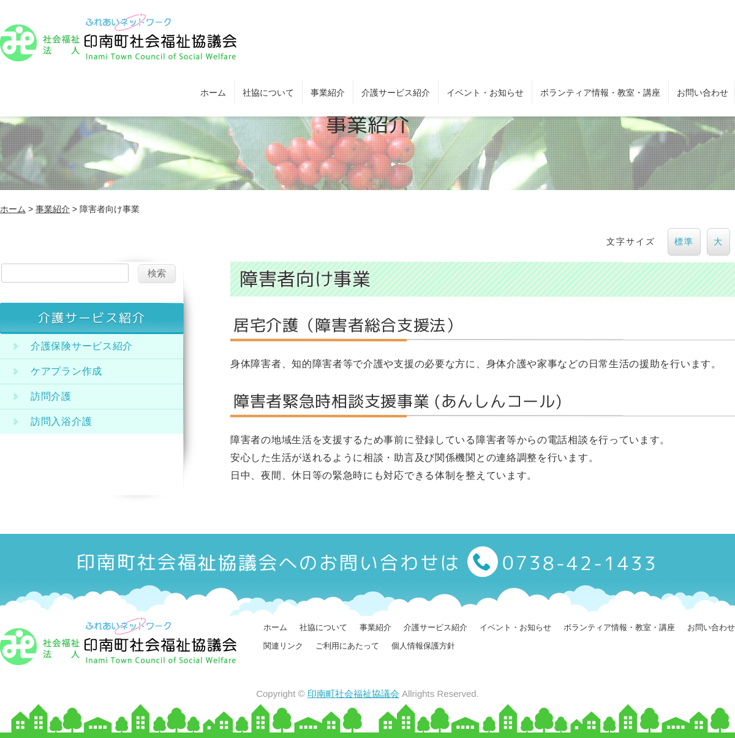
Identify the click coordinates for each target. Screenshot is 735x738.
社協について (268, 92)
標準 (684, 241)
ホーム (213, 92)
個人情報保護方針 (423, 645)
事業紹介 (328, 92)
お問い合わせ (702, 92)
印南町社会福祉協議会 (353, 693)
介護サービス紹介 (395, 92)
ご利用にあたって (347, 645)
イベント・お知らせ (485, 92)
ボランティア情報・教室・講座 (600, 92)
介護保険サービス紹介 (82, 346)
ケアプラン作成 (66, 371)
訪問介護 (51, 396)
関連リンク (283, 645)
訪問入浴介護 (61, 421)
